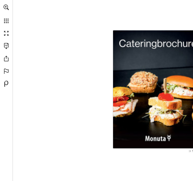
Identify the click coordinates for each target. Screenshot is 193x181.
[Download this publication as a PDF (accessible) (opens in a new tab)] (6, 46)
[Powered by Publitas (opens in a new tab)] (6, 83)
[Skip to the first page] (190, 151)
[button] (6, 7)
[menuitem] (6, 14)
